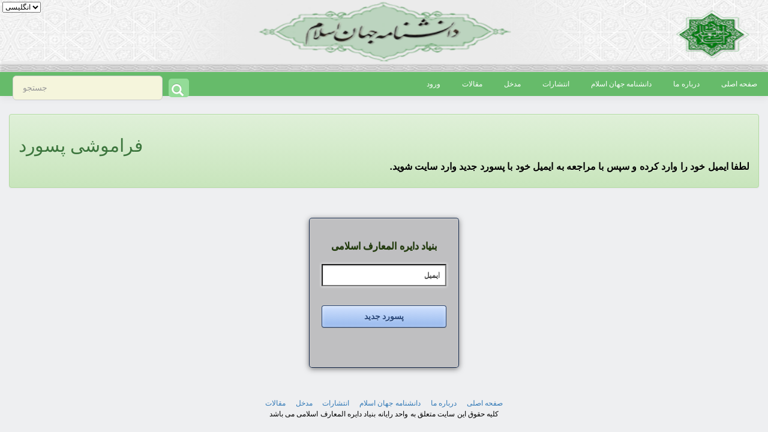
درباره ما (686, 84)
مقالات (472, 84)
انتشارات (555, 84)
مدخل (512, 84)
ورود (433, 84)
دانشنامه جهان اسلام (621, 84)
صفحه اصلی (739, 84)
